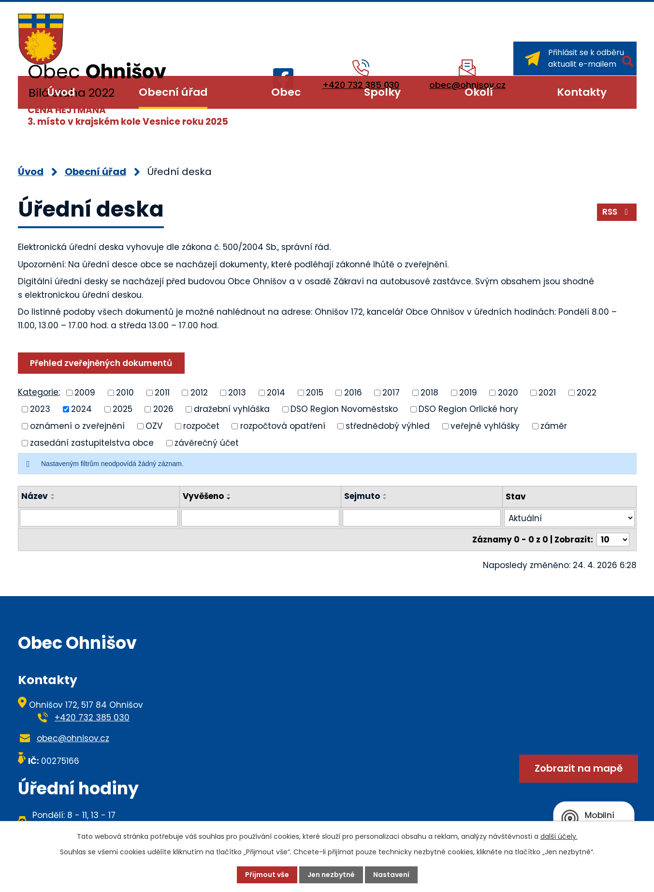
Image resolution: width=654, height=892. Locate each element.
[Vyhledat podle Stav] (569, 518)
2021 (547, 392)
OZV (153, 426)
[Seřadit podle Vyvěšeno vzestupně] (229, 495)
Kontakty (582, 92)
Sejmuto (362, 496)
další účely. (559, 836)
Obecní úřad (173, 92)
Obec (286, 92)
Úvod (61, 92)
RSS (617, 212)
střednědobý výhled (388, 426)
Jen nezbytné (331, 874)
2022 (586, 392)
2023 (40, 409)
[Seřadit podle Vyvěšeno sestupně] (229, 498)
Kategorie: (39, 392)
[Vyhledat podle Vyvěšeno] (260, 517)
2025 (122, 409)
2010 (125, 392)
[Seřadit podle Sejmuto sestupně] (385, 498)
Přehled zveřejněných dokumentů (101, 363)
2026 (163, 409)
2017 (391, 392)
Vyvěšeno (203, 496)
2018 (429, 392)
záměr (553, 426)
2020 (508, 392)
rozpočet (201, 426)
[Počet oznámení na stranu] (612, 539)
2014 (276, 392)
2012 (199, 392)
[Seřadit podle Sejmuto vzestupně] (385, 495)
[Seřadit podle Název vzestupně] (53, 495)
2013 (237, 392)
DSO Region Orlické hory (468, 409)
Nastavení (391, 874)
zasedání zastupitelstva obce (92, 442)
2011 (162, 392)
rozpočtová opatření (282, 426)
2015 (314, 392)
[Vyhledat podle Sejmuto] (422, 517)
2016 (353, 392)
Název (34, 496)
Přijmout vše (267, 874)
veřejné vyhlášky (485, 426)
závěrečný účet (206, 442)
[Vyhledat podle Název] (99, 517)
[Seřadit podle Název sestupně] (53, 498)
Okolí (479, 92)
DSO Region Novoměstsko (344, 409)
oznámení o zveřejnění (77, 426)
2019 (468, 392)
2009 (84, 392)
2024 (81, 409)
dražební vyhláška (232, 409)
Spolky (382, 92)
